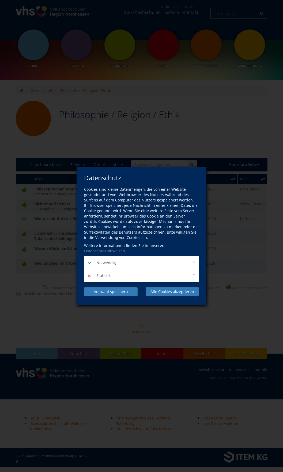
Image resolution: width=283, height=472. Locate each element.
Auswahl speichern (111, 291)
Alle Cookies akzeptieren (172, 291)
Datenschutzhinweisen (104, 250)
